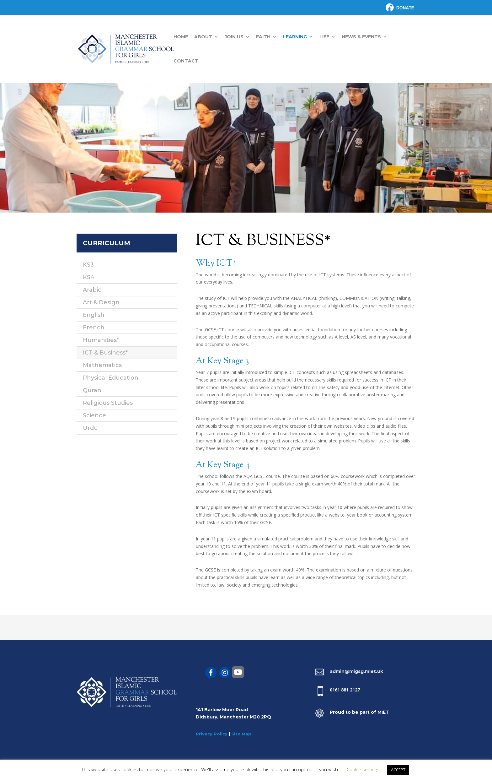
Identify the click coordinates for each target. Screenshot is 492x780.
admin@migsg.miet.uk (356, 671)
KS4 (88, 277)
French (93, 327)
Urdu (90, 428)
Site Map (241, 733)
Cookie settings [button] (363, 769)
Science (94, 415)
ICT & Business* (105, 352)
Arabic (92, 289)
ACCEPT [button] (398, 769)
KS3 (88, 264)
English (93, 314)
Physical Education (110, 377)
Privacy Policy (211, 733)
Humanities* (101, 340)
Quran (92, 390)
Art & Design (101, 302)
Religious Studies (108, 402)
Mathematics (102, 365)
